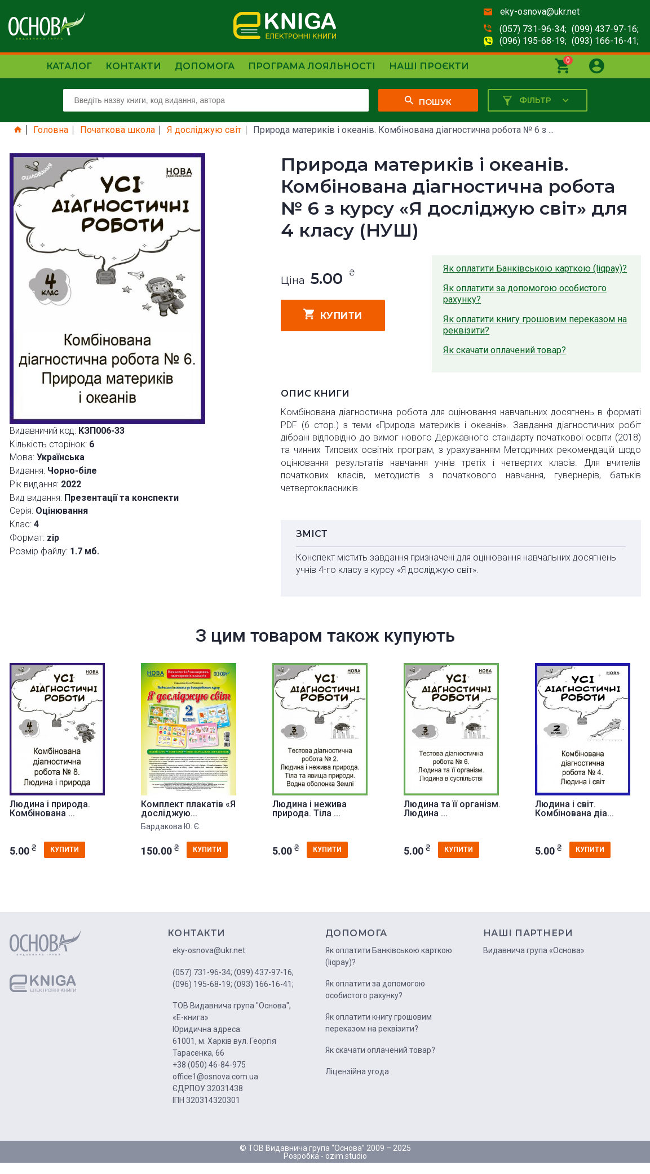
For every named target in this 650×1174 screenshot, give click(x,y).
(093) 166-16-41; (605, 40)
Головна (50, 130)
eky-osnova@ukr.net (540, 11)
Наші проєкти (429, 66)
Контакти (133, 66)
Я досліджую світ (204, 130)
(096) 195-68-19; (533, 40)
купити (332, 314)
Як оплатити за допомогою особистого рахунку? (525, 294)
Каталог (69, 66)
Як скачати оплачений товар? (504, 350)
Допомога (205, 66)
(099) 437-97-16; (605, 29)
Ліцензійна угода (357, 1071)
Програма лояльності (311, 66)
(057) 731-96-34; (533, 29)
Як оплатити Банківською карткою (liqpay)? (535, 268)
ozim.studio (346, 1156)
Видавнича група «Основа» (534, 950)
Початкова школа (117, 130)
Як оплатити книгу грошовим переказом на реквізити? (535, 325)
